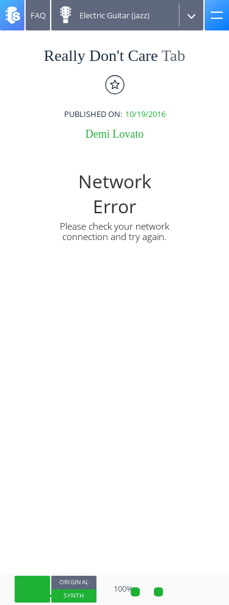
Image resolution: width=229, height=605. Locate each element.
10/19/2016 (145, 114)
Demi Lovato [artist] (114, 134)
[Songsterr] (12, 15)
